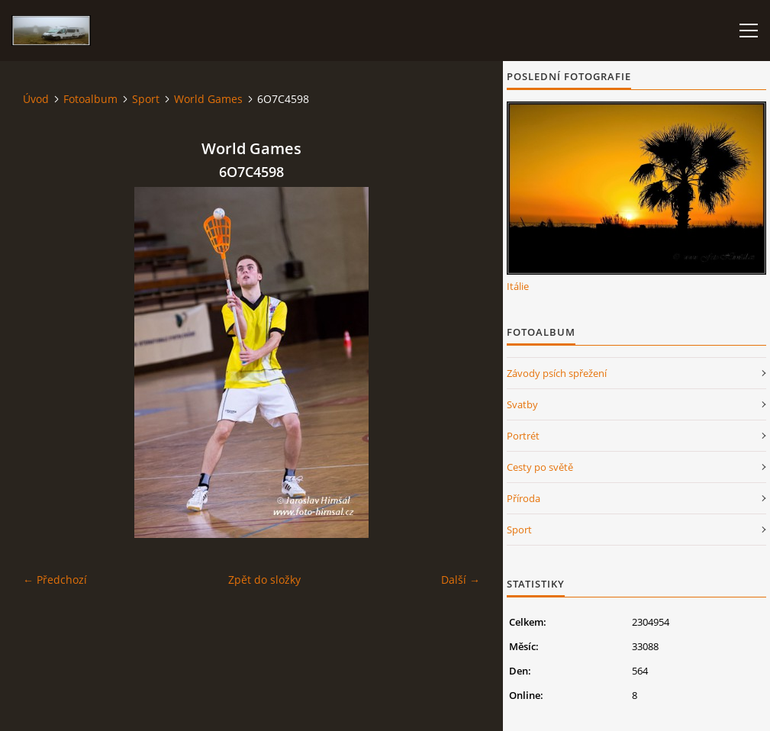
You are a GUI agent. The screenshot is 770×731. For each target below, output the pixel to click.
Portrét (523, 436)
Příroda (523, 498)
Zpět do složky (264, 579)
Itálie (518, 286)
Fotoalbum (90, 99)
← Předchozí (55, 579)
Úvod (36, 99)
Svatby (522, 404)
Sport (145, 99)
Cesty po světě (540, 467)
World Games (208, 99)
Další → (460, 579)
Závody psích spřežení (557, 373)
